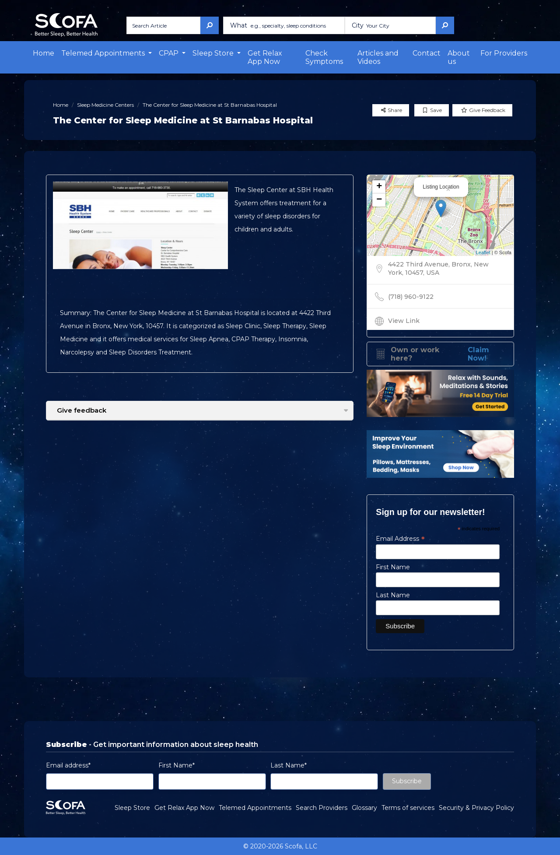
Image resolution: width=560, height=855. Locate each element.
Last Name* (288, 765)
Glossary (364, 808)
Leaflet (483, 252)
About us (459, 57)
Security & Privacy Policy (476, 808)
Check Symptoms (324, 57)
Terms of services (408, 808)
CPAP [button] (169, 53)
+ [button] (379, 186)
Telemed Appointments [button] (104, 53)
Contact (427, 53)
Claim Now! (478, 354)
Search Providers (321, 808)
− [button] (379, 200)
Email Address (400, 538)
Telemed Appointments (255, 808)
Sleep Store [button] (213, 53)
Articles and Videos (378, 57)
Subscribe (407, 781)
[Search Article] (163, 25)
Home (43, 53)
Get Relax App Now (265, 57)
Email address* (68, 765)
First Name (393, 567)
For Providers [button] (503, 53)
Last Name (393, 595)
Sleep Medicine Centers (105, 105)
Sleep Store (132, 808)
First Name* (176, 765)
